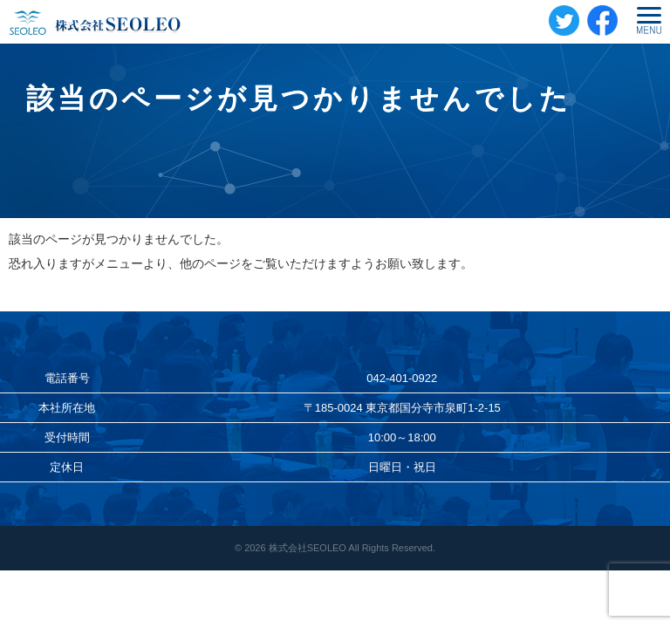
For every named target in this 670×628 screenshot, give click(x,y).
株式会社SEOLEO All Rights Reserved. (352, 548)
